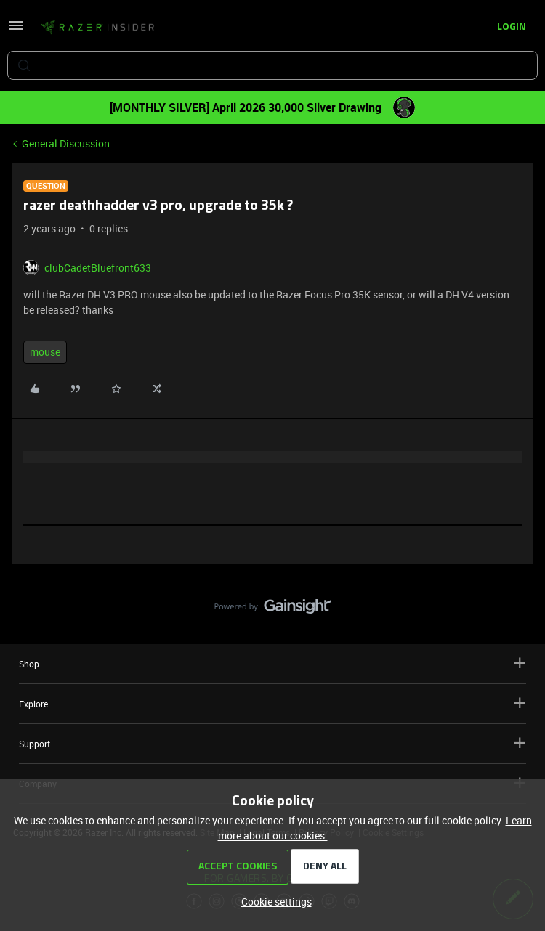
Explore (272, 703)
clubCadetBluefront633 (97, 268)
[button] (16, 30)
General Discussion (66, 143)
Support (272, 743)
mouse (45, 352)
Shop (272, 663)
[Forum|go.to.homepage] (97, 27)
